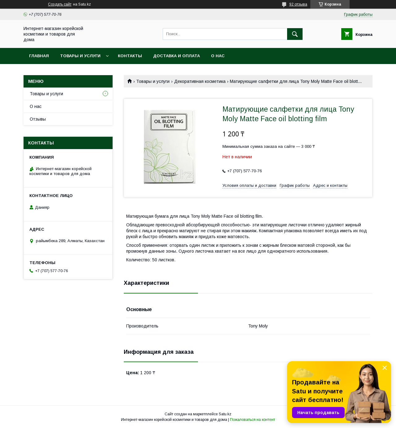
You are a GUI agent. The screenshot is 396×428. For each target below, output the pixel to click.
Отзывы (38, 119)
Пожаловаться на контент (252, 419)
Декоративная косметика (200, 81)
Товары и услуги (80, 56)
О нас (218, 56)
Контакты (130, 56)
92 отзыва (298, 4)
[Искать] (295, 34)
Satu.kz (225, 414)
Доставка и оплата (176, 56)
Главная (39, 56)
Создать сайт (59, 4)
